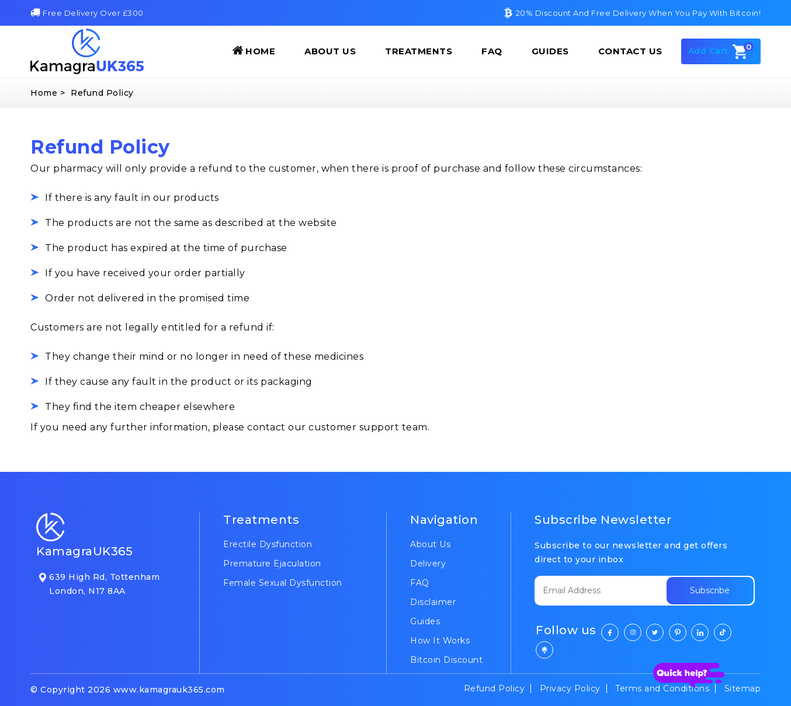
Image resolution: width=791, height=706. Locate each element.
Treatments (418, 51)
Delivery (428, 563)
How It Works (440, 640)
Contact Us (630, 51)
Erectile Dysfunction (267, 544)
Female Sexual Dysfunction (282, 583)
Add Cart (721, 51)
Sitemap (742, 688)
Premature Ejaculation (272, 563)
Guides (550, 51)
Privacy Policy (570, 688)
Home (254, 51)
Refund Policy (494, 688)
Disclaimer (433, 602)
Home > (47, 93)
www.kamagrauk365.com (169, 689)
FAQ (491, 51)
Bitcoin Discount (446, 660)
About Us (330, 51)
